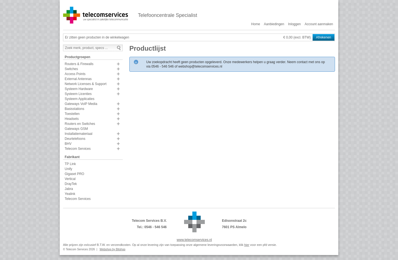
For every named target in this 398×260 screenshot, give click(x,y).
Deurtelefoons (75, 139)
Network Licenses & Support (85, 84)
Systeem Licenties (78, 94)
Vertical (70, 179)
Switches (71, 69)
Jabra (69, 189)
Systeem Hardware (79, 89)
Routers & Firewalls (79, 64)
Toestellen (72, 114)
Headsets (72, 119)
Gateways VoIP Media (81, 104)
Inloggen (294, 24)
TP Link (70, 164)
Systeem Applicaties (79, 99)
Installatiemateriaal (78, 134)
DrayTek (71, 184)
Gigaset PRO (74, 174)
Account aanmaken (319, 24)
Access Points (75, 74)
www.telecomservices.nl (194, 240)
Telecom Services (78, 149)
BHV (68, 144)
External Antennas (78, 79)
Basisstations (74, 109)
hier (246, 244)
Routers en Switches (80, 124)
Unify (68, 169)
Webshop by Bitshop (112, 249)
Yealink (70, 194)
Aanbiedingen (274, 24)
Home (255, 24)
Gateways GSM (76, 129)
